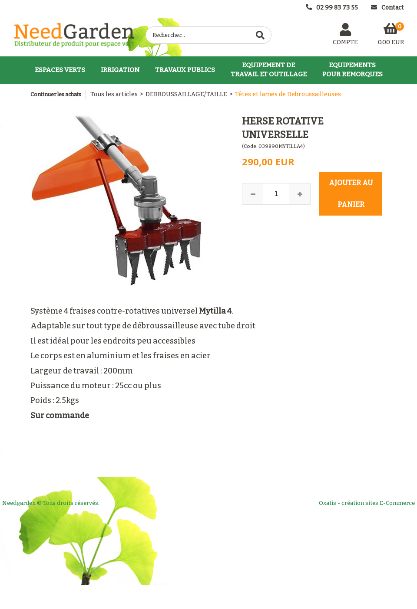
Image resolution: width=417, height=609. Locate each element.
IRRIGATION (120, 70)
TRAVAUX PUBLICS (185, 70)
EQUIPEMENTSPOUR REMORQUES (352, 69)
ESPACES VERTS (60, 70)
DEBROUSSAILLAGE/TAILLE (186, 94)
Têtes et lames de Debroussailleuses (288, 94)
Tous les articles (114, 94)
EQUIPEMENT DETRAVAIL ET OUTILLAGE (269, 69)
